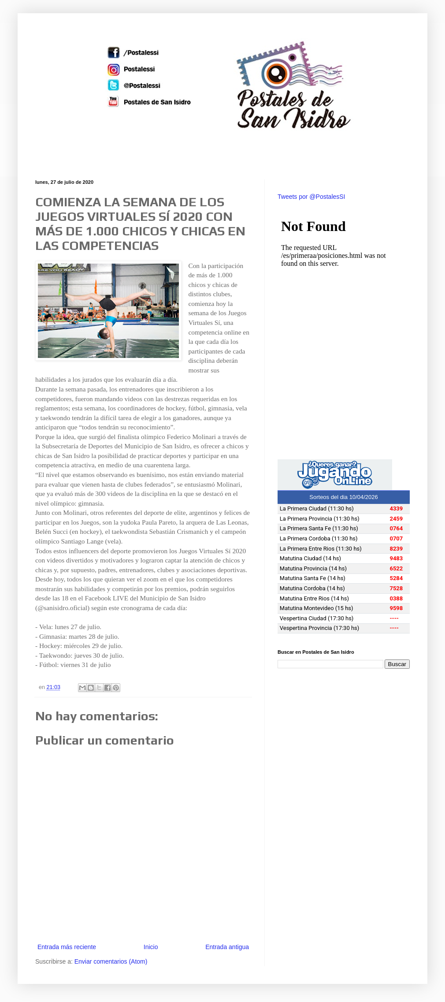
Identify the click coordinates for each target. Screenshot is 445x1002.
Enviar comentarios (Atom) (111, 961)
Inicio (151, 946)
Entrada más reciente (66, 946)
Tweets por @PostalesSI (311, 196)
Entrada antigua (227, 946)
